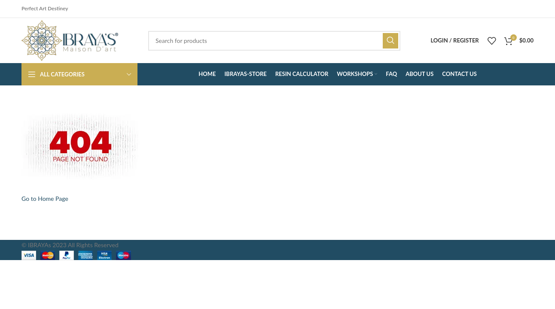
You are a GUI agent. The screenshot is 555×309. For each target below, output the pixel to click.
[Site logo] (69, 39)
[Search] (274, 41)
